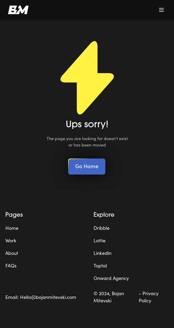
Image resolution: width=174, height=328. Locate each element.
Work (10, 240)
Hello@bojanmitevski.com (48, 297)
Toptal (100, 265)
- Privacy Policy (148, 297)
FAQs (11, 265)
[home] (17, 10)
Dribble (102, 227)
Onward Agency (111, 278)
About (11, 253)
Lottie (100, 240)
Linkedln (102, 253)
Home (11, 227)
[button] (161, 10)
